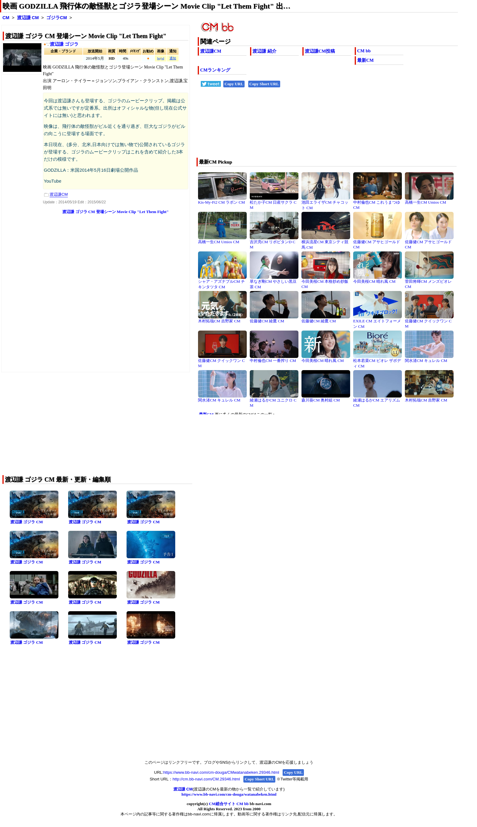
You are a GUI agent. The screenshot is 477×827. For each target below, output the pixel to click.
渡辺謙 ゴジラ (64, 44)
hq (158, 58)
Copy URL (234, 84)
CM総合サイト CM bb (229, 803)
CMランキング (215, 70)
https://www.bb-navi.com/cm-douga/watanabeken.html (229, 794)
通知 (172, 58)
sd (162, 58)
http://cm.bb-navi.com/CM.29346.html (206, 779)
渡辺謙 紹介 (264, 51)
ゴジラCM (56, 17)
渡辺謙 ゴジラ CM (26, 522)
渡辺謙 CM (28, 17)
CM (5, 17)
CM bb (364, 50)
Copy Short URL (264, 84)
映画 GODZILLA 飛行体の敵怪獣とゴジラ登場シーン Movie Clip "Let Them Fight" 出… (146, 6)
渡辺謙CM (210, 51)
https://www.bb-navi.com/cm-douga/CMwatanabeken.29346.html (221, 772)
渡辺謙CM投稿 (320, 51)
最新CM (365, 60)
